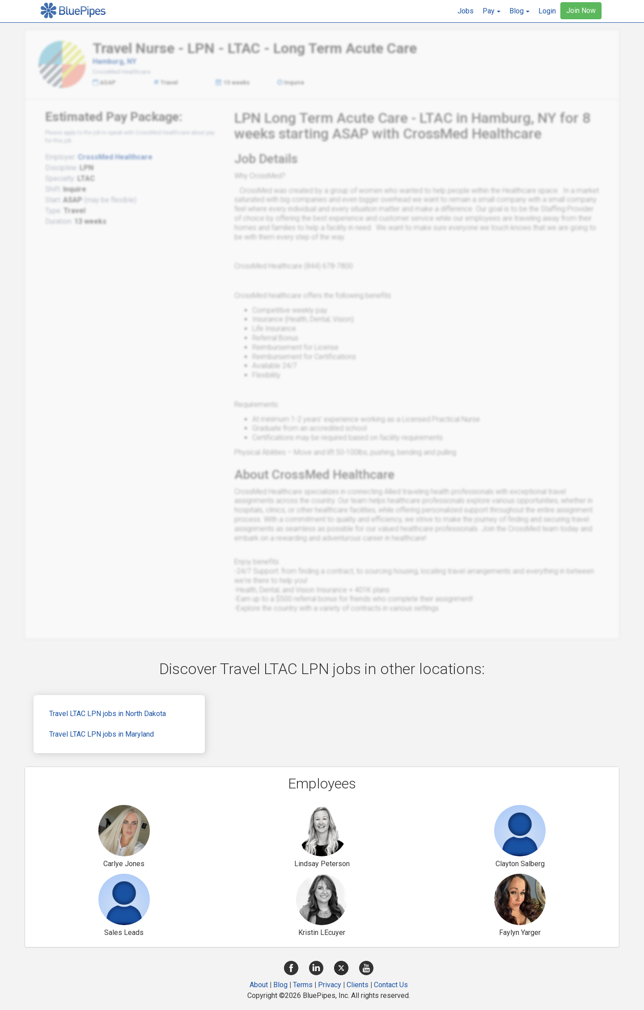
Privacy (329, 985)
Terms (303, 985)
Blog (280, 985)
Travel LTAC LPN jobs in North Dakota (107, 713)
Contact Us (391, 985)
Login (547, 11)
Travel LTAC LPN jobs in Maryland (101, 734)
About (259, 985)
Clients (358, 985)
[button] (491, 11)
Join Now (581, 10)
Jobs (466, 11)
